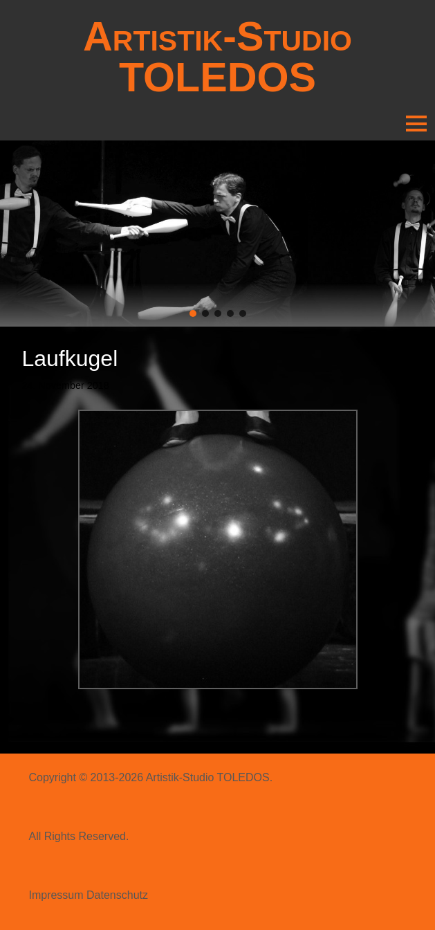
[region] (217, 233)
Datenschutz (117, 895)
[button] (192, 313)
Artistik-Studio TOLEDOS (217, 56)
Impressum (55, 895)
